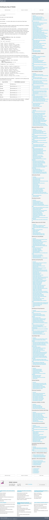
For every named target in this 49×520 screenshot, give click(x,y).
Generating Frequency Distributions (38, 371)
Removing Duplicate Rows (36, 86)
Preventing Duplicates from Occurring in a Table (39, 383)
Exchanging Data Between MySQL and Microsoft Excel (40, 302)
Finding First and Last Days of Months (38, 156)
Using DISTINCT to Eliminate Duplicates (38, 204)
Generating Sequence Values (37, 313)
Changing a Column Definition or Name (38, 226)
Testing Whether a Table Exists (37, 249)
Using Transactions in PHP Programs (38, 397)
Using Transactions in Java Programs (38, 399)
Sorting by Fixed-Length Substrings (38, 189)
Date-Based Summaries (36, 216)
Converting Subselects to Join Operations (38, 355)
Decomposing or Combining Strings (38, 115)
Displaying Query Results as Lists (37, 414)
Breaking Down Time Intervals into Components (39, 150)
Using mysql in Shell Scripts (36, 51)
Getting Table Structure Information (38, 243)
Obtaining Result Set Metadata (37, 240)
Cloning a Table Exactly (36, 105)
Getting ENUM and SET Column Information (39, 244)
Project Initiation (3, 493)
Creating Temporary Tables (36, 104)
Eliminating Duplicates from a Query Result (39, 386)
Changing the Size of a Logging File (40, 506)
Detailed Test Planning (38, 494)
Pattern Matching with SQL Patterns (38, 117)
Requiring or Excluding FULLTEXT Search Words (40, 124)
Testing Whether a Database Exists (38, 250)
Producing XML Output (36, 42)
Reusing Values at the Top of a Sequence (38, 321)
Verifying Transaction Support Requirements (39, 393)
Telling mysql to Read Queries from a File (38, 32)
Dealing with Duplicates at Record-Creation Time (39, 384)
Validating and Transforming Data (37, 282)
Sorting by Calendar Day (36, 185)
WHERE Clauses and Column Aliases (38, 82)
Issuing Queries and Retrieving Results (38, 60)
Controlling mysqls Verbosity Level (37, 46)
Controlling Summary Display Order (38, 214)
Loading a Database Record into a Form (38, 431)
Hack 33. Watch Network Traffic (22, 508)
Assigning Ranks (35, 378)
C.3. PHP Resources (36, 470)
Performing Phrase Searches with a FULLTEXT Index (40, 125)
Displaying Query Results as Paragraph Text (39, 413)
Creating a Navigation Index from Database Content (40, 417)
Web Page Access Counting (37, 439)
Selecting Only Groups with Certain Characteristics (40, 210)
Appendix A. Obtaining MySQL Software (38, 454)
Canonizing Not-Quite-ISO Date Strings (38, 153)
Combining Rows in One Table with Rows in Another (40, 338)
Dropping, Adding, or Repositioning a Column (39, 225)
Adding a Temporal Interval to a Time (38, 148)
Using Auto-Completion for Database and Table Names (40, 30)
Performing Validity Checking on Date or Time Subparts (40, 292)
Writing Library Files (35, 59)
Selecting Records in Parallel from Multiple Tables (40, 356)
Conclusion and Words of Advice (37, 69)
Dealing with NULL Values (36, 297)
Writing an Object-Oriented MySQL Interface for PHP (40, 67)
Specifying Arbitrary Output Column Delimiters (39, 40)
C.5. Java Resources (36, 472)
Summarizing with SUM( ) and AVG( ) (38, 203)
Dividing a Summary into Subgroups (38, 208)
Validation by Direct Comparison (37, 283)
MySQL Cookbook (3, 502)
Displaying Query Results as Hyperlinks (38, 416)
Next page (41, 475)
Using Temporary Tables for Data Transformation (39, 296)
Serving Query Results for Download (38, 421)
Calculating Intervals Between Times (38, 149)
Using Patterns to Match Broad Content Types (39, 285)
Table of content (24, 475)
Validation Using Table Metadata (37, 289)
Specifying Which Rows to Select (37, 81)
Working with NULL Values (36, 87)
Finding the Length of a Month (37, 157)
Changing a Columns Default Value (38, 229)
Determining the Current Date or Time (38, 132)
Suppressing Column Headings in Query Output (39, 43)
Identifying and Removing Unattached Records (39, 363)
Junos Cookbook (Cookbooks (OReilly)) (41, 502)
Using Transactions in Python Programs (38, 398)
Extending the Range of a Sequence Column (39, 319)
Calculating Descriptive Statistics (37, 369)
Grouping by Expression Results (37, 212)
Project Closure (2, 495)
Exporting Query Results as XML (37, 304)
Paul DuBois (30, 484)
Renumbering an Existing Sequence (38, 320)
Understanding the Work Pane (22, 493)
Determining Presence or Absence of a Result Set (40, 241)
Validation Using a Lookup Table (37, 290)
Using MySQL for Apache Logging (37, 441)
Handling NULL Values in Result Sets (38, 66)
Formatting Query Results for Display (38, 242)
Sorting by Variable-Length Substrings (38, 190)
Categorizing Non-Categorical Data (38, 213)
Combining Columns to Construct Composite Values (40, 80)
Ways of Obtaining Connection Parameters (39, 68)
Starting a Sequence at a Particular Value (38, 324)
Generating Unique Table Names (37, 106)
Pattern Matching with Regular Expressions (39, 118)
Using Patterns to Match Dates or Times (38, 287)
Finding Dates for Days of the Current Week (39, 161)
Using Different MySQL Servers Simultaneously (39, 364)
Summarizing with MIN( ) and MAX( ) (38, 202)
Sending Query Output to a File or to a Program (39, 37)
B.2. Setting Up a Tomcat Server (37, 462)
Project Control (2, 494)
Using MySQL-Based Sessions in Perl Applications (40, 447)
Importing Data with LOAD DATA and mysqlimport (40, 262)
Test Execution (36, 495)
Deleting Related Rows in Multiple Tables (38, 362)
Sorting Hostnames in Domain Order (38, 191)
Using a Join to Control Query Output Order (39, 354)
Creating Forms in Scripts (36, 426)
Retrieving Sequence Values (37, 317)
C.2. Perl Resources (35, 469)
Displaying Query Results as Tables (38, 415)
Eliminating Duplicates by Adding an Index (38, 233)
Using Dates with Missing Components (38, 294)
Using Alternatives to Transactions (37, 400)
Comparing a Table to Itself (36, 351)
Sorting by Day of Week (36, 186)
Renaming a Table (35, 231)
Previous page (7, 475)
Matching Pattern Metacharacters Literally (38, 119)
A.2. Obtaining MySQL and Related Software (39, 456)
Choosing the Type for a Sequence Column (39, 314)
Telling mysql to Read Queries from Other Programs (40, 33)
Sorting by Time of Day (36, 187)
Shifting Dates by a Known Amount (37, 155)
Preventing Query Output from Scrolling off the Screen (40, 36)
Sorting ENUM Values (36, 196)
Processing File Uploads (36, 435)
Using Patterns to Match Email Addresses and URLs (40, 288)
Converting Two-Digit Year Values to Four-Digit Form (40, 291)
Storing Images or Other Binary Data (38, 418)
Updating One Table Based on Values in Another (39, 359)
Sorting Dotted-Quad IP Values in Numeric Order (39, 192)
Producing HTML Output (36, 41)
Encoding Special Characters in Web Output (39, 408)
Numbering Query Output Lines (37, 44)
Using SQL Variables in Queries (37, 31)
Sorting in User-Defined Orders (37, 195)
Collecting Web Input (36, 432)
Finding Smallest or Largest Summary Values (39, 215)
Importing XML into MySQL (36, 305)
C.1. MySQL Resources (36, 468)
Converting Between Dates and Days (38, 145)
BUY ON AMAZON (42, 484)
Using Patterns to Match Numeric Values (38, 286)
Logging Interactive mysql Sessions (38, 47)
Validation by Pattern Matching (37, 284)
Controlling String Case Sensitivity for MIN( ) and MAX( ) (40, 207)
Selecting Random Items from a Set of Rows (39, 377)
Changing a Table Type (36, 230)
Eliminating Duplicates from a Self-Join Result (39, 387)
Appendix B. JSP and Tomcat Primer (38, 460)
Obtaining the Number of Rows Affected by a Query (40, 239)
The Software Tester (37, 498)
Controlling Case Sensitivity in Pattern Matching (39, 121)
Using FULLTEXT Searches (36, 122)
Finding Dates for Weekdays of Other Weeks (39, 162)
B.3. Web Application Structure (37, 463)
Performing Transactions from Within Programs (39, 395)
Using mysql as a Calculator (37, 50)
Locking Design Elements (21, 494)
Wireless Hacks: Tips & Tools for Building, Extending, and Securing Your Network (24, 503)
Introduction (34, 15)
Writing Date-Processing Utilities (37, 293)
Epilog (33, 306)
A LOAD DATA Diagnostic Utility (37, 299)
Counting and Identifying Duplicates (38, 385)
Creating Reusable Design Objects (23, 495)
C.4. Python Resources (36, 471)
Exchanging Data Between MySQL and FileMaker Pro (40, 303)
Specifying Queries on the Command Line (38, 34)
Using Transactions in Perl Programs (38, 396)
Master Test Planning (37, 493)
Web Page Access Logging (36, 440)
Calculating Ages (35, 154)
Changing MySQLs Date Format (37, 130)
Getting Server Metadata (36, 251)
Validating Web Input (35, 433)
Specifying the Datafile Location (37, 263)
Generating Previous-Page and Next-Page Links (39, 437)
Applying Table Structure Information (38, 247)
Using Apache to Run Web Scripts (37, 406)
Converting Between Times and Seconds (38, 144)
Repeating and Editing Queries (37, 29)
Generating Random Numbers (37, 375)
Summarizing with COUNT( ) (37, 201)
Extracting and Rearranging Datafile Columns (39, 281)
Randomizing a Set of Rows (36, 376)
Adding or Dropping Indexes (37, 232)
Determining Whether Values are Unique (38, 211)
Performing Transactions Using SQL (38, 394)
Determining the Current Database (37, 254)
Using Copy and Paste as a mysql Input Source (39, 35)
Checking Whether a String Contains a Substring (39, 116)
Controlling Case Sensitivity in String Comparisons (40, 120)
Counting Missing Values (36, 372)
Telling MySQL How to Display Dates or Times (39, 131)
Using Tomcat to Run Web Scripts (37, 407)
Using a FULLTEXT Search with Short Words (39, 123)
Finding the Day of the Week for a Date (38, 160)
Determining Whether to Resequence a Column (39, 318)
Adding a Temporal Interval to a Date (38, 151)
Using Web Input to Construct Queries (38, 434)
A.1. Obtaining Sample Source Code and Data (39, 455)
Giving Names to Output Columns (37, 77)
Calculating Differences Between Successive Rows (40, 352)
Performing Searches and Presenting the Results (39, 436)
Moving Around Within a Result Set (37, 61)
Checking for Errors (35, 58)
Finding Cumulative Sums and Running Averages (39, 353)
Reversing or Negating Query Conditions (38, 85)
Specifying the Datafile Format (37, 264)
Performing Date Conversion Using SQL (38, 295)
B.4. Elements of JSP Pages (37, 464)
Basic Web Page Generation (37, 405)
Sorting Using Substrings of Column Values (39, 188)
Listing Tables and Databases (37, 248)
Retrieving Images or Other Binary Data (38, 419)
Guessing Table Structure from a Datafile (38, 298)
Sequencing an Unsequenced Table (38, 325)
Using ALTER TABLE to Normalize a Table (39, 234)
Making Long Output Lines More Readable (39, 45)
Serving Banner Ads (35, 420)
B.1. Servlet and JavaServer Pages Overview (39, 461)
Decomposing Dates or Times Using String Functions (40, 137)
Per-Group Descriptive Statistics (37, 370)
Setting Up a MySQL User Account (37, 16)
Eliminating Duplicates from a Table (38, 388)
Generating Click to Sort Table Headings (38, 438)
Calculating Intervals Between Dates (38, 152)
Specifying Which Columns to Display (38, 74)
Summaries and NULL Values (37, 209)
